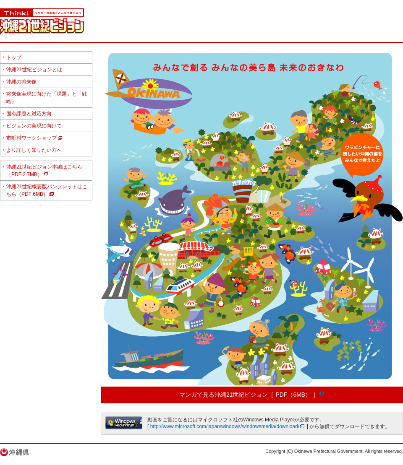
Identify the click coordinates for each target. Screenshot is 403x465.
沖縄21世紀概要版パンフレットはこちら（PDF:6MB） (46, 190)
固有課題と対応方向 (29, 114)
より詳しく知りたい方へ (34, 150)
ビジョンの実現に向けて (34, 126)
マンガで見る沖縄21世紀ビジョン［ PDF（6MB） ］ (249, 394)
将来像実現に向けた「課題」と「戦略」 (46, 97)
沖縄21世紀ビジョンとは (34, 70)
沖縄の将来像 (21, 82)
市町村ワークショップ (31, 138)
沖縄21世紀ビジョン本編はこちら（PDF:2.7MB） (44, 170)
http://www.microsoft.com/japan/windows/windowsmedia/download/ (225, 426)
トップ (13, 57)
